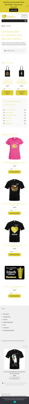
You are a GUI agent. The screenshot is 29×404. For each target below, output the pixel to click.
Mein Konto (6, 314)
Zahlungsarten (6, 316)
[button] (26, 347)
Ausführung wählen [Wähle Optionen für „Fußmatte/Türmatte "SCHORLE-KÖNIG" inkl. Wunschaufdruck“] (14, 296)
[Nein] (27, 400)
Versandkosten (8, 88)
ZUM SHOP (13, 10)
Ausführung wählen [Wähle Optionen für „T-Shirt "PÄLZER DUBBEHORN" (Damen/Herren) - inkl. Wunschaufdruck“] (14, 378)
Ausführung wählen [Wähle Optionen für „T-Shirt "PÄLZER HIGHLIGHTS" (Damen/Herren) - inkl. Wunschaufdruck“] (14, 213)
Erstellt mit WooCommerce (20, 396)
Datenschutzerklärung (8, 330)
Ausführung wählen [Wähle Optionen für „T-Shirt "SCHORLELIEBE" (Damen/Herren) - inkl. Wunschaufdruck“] (14, 254)
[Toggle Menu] (25, 20)
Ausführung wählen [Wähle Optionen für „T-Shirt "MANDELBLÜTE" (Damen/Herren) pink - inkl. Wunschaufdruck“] (14, 172)
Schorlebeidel (8, 118)
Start (4, 26)
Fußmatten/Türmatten (10, 115)
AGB (4, 325)
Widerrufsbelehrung (8, 322)
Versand (5, 319)
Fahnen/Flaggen (9, 112)
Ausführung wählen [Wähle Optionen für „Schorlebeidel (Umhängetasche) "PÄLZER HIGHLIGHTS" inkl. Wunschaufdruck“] (7, 92)
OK (14, 401)
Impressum (6, 327)
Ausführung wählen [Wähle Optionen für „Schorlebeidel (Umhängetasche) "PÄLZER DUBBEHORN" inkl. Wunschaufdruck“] (21, 92)
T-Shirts (7, 120)
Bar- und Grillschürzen (10, 110)
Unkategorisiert (9, 123)
